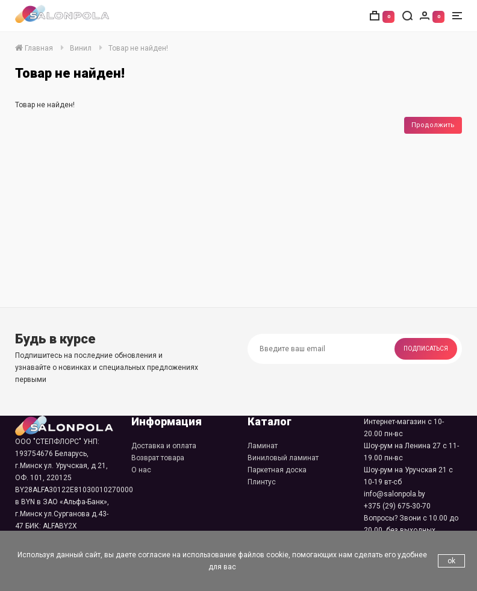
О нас (141, 470)
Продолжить (433, 125)
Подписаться (426, 348)
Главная (34, 48)
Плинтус (262, 482)
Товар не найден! (138, 48)
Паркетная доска (277, 470)
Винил (81, 48)
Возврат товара (157, 458)
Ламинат (263, 446)
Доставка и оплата (163, 446)
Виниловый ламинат (283, 458)
